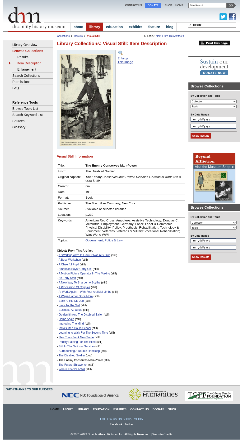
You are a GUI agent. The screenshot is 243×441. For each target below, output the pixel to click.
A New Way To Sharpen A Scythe (79, 282)
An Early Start (67, 278)
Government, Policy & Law (104, 240)
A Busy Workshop (70, 259)
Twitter (129, 424)
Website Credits (162, 434)
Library (83, 409)
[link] (214, 67)
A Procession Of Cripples (74, 287)
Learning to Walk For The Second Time (83, 332)
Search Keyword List (27, 115)
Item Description (29, 63)
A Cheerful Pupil (69, 264)
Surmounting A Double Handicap (79, 351)
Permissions (21, 82)
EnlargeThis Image (125, 60)
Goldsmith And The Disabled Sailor (81, 314)
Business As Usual (70, 310)
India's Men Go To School (75, 328)
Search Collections (26, 75)
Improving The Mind (71, 323)
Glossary (18, 127)
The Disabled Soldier (72, 355)
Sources (18, 121)
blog (169, 27)
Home (54, 409)
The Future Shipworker (73, 364)
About (68, 409)
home (179, 5)
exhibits (135, 27)
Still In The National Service (76, 346)
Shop (168, 5)
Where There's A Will (72, 369)
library (94, 27)
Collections (63, 35)
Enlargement (26, 69)
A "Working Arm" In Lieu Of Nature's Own (84, 255)
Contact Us (133, 5)
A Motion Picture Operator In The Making (84, 273)
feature (154, 27)
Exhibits (119, 409)
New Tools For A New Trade (76, 337)
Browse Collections (27, 51)
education (114, 27)
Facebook (116, 424)
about (78, 27)
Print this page (214, 43)
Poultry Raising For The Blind (77, 342)
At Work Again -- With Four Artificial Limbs (85, 291)
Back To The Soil (69, 305)
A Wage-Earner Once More (76, 296)
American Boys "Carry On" (75, 269)
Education (101, 409)
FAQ (15, 88)
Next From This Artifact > (170, 35)
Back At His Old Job (71, 300)
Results (78, 35)
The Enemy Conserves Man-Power (81, 360)
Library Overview (24, 45)
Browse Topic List (25, 108)
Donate (153, 5)
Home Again (66, 319)
